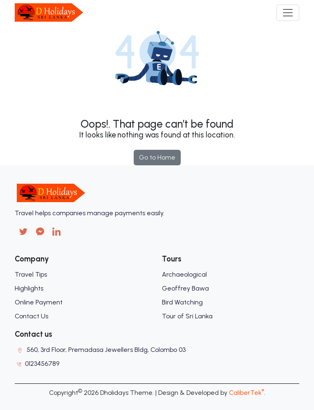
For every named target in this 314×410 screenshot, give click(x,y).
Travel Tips (31, 274)
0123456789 (42, 363)
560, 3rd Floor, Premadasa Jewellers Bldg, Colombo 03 (106, 350)
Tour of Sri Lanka (187, 316)
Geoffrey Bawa (185, 288)
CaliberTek (246, 392)
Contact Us (31, 316)
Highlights (29, 288)
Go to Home (157, 157)
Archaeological (184, 274)
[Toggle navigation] (287, 13)
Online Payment (39, 302)
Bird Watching (182, 302)
